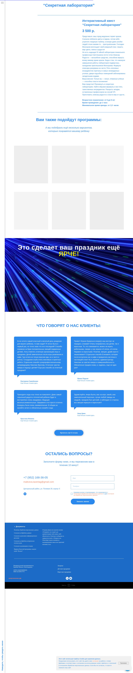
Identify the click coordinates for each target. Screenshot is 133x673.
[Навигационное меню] (2, 3)
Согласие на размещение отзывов (23, 546)
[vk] (25, 493)
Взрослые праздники (64, 572)
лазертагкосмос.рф (15, 578)
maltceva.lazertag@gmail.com (38, 482)
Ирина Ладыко (82, 378)
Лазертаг (60, 566)
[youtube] (70, 578)
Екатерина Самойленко (29, 381)
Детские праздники (64, 569)
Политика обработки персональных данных (26, 530)
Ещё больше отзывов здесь (29, 383)
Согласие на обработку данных (22, 533)
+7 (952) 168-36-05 (35, 477)
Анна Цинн (81, 413)
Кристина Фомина (27, 419)
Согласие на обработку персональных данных (94, 494)
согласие (95, 661)
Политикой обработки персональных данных (89, 494)
